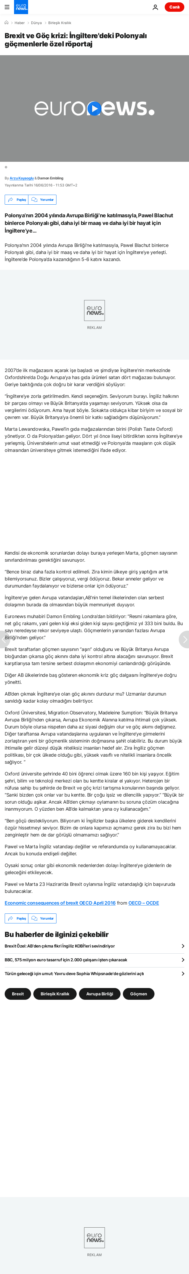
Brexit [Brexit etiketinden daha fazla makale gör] (18, 993)
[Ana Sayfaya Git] (21, 7)
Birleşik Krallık (59, 23)
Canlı (174, 6)
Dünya (36, 23)
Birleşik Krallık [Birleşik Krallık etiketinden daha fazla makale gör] (55, 993)
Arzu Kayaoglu (22, 178)
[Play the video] (94, 108)
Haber (20, 23)
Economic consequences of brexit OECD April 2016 (60, 903)
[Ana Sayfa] (6, 23)
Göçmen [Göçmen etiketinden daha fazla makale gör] (138, 993)
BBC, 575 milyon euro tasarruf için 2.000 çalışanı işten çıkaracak (66, 959)
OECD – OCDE (143, 903)
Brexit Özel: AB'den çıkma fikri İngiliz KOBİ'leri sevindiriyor (60, 945)
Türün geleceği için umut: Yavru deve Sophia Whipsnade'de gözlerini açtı (74, 973)
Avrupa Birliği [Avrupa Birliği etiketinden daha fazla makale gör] (99, 993)
